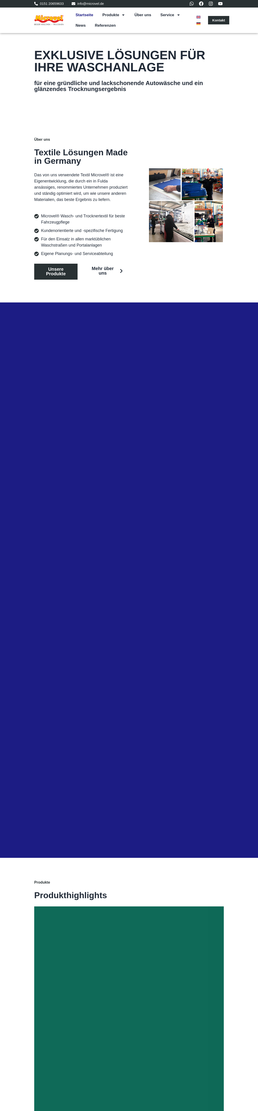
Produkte (113, 15)
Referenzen (105, 25)
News (81, 25)
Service (170, 15)
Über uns (142, 15)
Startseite (84, 15)
